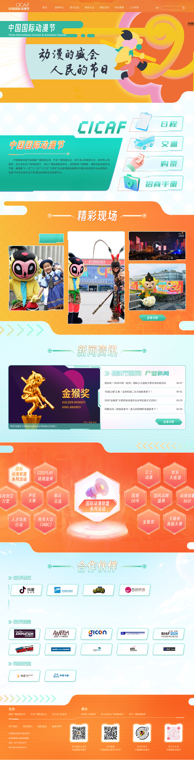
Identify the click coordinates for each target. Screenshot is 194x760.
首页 (44, 7)
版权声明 (57, 726)
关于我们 (13, 726)
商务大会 (89, 7)
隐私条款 (42, 726)
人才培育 (134, 7)
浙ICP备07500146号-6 (18, 747)
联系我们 (27, 726)
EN (157, 7)
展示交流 (74, 7)
